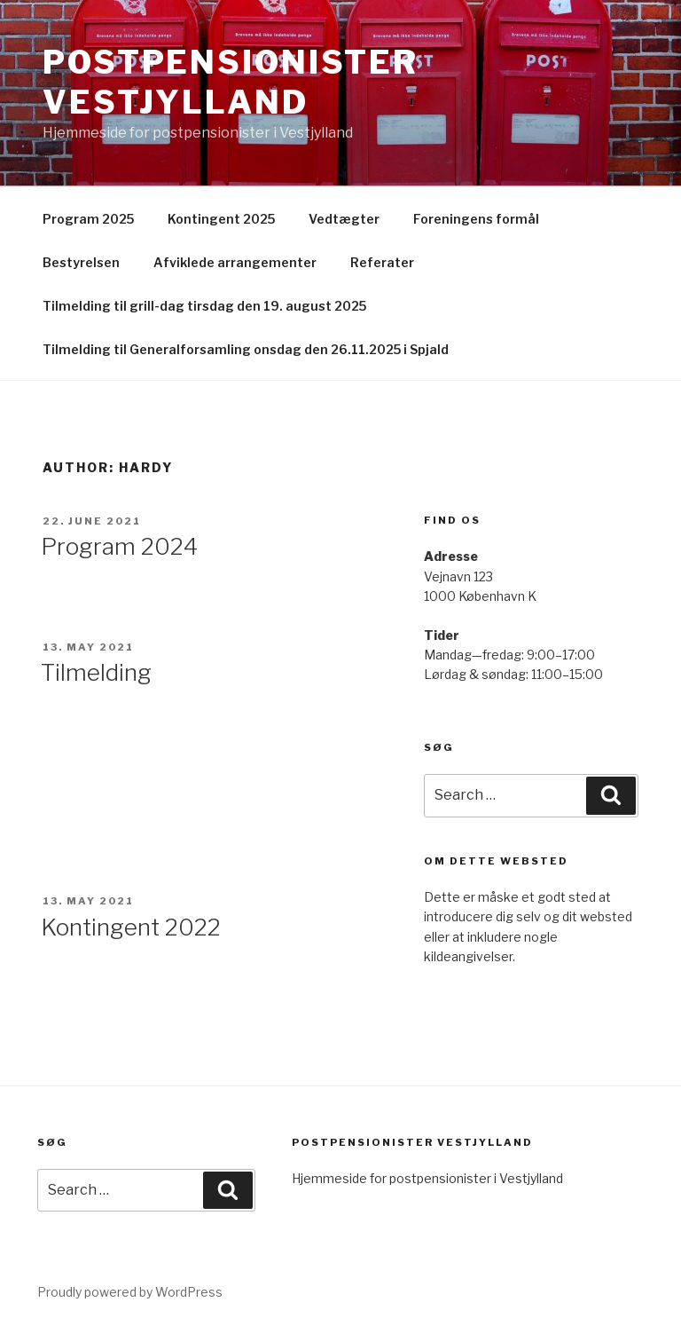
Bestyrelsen (81, 262)
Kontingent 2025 (221, 218)
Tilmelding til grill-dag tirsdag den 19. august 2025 (204, 305)
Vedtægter (344, 218)
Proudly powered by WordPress (130, 1291)
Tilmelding (96, 672)
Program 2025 (88, 218)
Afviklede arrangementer (235, 262)
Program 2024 (119, 546)
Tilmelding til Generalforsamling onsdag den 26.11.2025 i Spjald (246, 349)
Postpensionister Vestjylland (231, 82)
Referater (382, 262)
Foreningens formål (476, 218)
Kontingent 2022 (131, 927)
